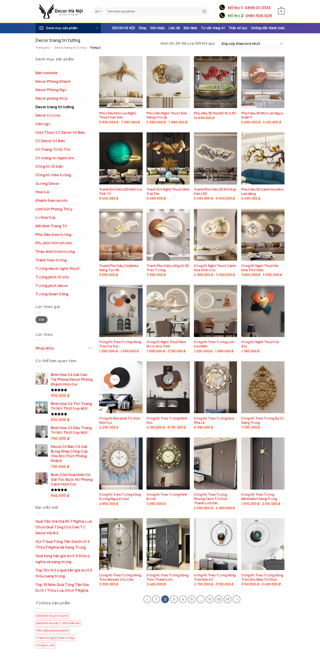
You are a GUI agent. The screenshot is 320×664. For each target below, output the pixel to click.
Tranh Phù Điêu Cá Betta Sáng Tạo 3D (118, 268)
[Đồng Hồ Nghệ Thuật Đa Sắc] (262, 311)
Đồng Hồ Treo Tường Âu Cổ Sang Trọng (262, 420)
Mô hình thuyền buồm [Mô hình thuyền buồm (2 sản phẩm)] (52, 616)
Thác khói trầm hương (55, 251)
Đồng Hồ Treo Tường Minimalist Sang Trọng (259, 496)
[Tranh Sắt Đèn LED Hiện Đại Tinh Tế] (120, 158)
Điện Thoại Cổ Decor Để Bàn (60, 132)
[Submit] (204, 11)
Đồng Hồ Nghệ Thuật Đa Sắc (260, 344)
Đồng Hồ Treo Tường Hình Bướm (167, 496)
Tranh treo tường (51, 260)
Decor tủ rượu (48, 115)
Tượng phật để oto (52, 277)
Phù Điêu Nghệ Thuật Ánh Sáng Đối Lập (167, 115)
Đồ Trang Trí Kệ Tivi (53, 149)
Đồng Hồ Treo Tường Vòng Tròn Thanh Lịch (167, 577)
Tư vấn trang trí (213, 28)
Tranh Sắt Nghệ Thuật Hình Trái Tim (168, 191)
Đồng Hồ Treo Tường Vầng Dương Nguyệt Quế (120, 496)
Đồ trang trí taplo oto (55, 157)
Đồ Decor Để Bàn (50, 140)
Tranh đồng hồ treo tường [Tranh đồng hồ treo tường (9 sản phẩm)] (55, 638)
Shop (142, 28)
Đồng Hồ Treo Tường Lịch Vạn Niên (214, 344)
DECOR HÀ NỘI (123, 28)
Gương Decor (47, 183)
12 (218, 599)
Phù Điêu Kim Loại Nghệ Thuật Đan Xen (117, 115)
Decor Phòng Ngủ (51, 89)
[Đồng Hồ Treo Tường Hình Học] (168, 387)
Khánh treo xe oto (52, 200)
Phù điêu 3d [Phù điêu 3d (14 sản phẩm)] (71, 623)
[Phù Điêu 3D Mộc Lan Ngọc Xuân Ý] (262, 82)
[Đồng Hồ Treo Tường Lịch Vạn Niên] (215, 311)
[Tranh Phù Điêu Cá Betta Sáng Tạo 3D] (120, 235)
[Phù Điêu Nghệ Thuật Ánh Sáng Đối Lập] (168, 82)
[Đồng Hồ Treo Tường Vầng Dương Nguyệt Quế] (120, 463)
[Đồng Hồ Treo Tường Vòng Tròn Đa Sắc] (120, 311)
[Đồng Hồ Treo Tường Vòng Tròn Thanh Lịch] (168, 544)
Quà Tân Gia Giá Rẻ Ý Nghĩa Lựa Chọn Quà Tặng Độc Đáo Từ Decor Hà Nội (64, 527)
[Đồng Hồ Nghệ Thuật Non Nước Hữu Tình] (168, 311)
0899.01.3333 (258, 7)
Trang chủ (43, 47)
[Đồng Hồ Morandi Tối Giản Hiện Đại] (120, 387)
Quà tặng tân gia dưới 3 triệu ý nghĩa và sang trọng (63, 558)
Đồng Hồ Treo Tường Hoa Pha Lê (214, 420)
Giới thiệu (157, 28)
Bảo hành (190, 28)
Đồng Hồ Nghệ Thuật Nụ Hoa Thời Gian (260, 268)
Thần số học (237, 28)
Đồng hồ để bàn (49, 166)
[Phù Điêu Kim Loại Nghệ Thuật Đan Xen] (120, 82)
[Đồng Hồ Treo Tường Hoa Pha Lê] (215, 387)
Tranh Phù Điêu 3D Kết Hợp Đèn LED (215, 191)
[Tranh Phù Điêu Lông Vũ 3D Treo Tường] (168, 235)
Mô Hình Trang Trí (51, 225)
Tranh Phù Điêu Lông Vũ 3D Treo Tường (168, 268)
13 (227, 599)
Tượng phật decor (52, 285)
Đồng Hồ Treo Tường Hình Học (167, 420)
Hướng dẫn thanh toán (267, 28)
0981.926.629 (259, 15)
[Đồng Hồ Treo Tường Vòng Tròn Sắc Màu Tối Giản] (262, 544)
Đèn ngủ (43, 123)
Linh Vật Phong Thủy (54, 208)
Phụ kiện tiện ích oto (54, 242)
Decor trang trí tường (70, 47)
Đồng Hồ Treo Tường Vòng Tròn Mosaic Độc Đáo (120, 577)
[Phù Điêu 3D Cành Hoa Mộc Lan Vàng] (262, 158)
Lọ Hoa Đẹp (46, 217)
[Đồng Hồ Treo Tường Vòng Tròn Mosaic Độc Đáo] (120, 544)
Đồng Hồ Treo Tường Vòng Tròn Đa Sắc (120, 344)
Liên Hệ (174, 28)
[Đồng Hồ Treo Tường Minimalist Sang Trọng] (262, 463)
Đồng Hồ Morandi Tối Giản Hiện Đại (119, 420)
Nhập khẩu (45, 348)
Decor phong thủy (52, 98)
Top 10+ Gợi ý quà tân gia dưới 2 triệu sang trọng (64, 573)
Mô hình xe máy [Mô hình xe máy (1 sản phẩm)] (48, 623)
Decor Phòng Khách (53, 81)
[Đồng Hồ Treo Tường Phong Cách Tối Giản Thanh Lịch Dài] (215, 463)
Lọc (41, 319)
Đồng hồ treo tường (53, 174)
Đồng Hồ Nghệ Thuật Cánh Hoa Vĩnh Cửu (215, 268)
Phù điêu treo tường (53, 234)
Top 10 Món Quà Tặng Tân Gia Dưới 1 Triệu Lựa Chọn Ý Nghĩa (62, 587)
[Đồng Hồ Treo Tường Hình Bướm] (168, 463)
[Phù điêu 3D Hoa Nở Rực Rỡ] (215, 82)
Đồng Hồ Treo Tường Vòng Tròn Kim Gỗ (215, 577)
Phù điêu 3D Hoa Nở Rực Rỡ (215, 113)
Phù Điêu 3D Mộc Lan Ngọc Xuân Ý (262, 115)
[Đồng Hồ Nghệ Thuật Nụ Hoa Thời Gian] (262, 235)
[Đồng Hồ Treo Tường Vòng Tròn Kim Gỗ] (215, 544)
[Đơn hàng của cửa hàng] (251, 43)
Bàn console (46, 72)
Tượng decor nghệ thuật (58, 268)
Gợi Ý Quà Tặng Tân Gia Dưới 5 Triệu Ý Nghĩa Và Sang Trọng (63, 544)
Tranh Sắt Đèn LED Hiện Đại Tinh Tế (120, 191)
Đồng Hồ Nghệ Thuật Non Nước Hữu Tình (166, 344)
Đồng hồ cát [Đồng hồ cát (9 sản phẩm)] (45, 645)
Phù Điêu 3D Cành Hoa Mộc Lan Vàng (262, 191)
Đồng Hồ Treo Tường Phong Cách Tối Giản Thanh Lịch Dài (210, 498)
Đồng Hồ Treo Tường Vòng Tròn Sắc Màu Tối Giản (262, 577)
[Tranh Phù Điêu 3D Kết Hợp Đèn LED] (215, 158)
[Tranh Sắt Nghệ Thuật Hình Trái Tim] (168, 158)
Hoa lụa (42, 191)
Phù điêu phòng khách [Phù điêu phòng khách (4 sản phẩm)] (52, 630)
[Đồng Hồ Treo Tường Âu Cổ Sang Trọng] (262, 387)
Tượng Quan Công (52, 293)
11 (209, 599)
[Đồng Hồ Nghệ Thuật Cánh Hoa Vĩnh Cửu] (215, 235)
